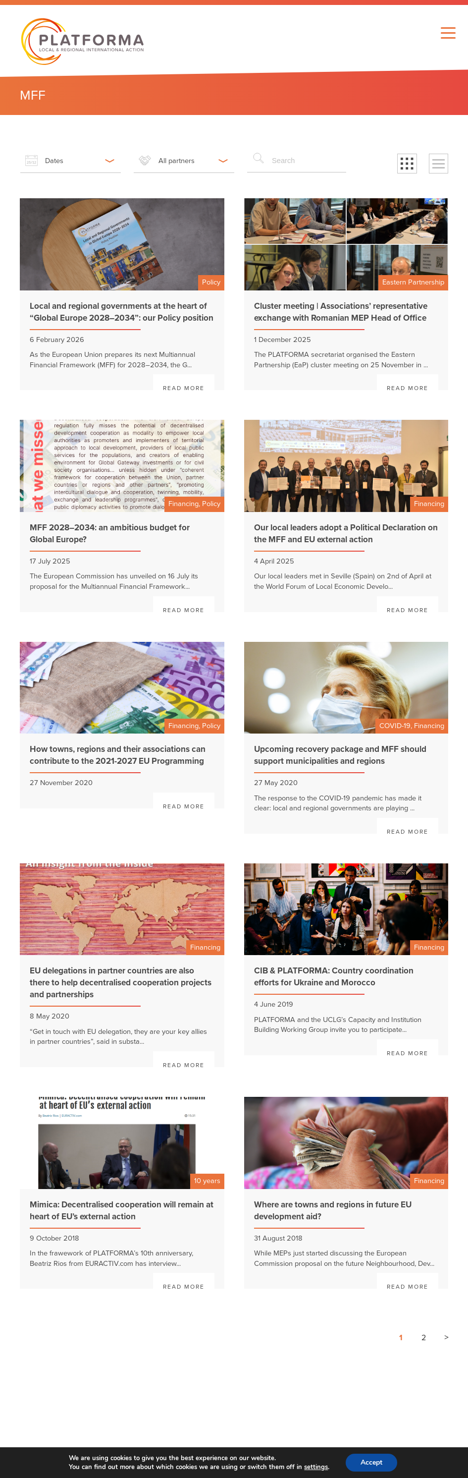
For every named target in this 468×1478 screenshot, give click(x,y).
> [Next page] (446, 1337)
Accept (371, 1462)
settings (316, 1467)
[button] (407, 163)
